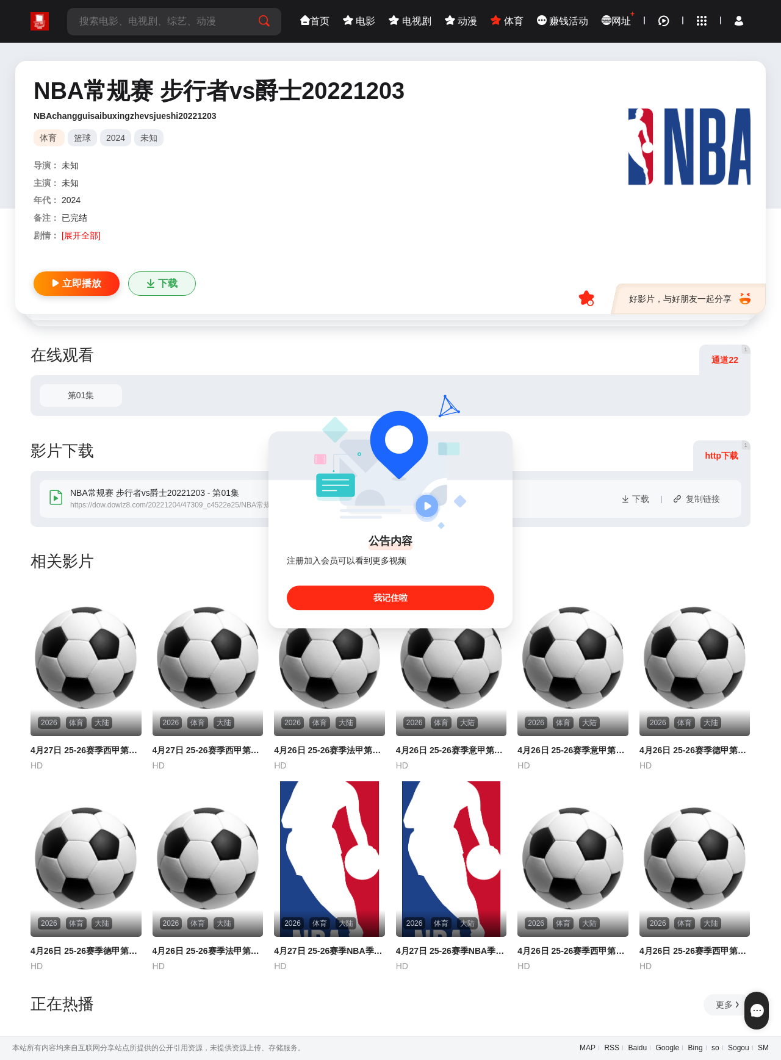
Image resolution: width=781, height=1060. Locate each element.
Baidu (637, 1048)
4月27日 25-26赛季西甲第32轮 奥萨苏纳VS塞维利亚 (86, 750)
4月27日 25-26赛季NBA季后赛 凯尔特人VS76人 (451, 951)
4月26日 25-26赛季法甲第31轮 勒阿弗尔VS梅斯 (329, 750)
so (715, 1048)
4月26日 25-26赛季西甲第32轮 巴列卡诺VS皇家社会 (694, 951)
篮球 (82, 138)
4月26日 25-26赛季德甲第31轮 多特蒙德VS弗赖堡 (86, 951)
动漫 (461, 21)
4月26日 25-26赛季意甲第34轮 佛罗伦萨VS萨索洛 (572, 750)
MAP (588, 1048)
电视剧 (410, 21)
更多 (728, 1004)
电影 (359, 21)
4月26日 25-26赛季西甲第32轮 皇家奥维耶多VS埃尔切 (572, 951)
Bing (695, 1048)
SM (763, 1048)
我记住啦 (390, 598)
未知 (148, 138)
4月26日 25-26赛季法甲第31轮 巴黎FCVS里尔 (208, 951)
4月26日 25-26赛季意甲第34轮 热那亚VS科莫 (451, 750)
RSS (611, 1048)
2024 (115, 138)
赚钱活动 (562, 21)
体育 (507, 21)
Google (668, 1048)
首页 (314, 21)
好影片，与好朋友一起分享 (689, 298)
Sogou (738, 1048)
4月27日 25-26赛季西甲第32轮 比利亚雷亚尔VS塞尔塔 (208, 750)
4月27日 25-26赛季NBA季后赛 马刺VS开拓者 (329, 951)
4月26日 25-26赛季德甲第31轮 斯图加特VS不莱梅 (694, 750)
